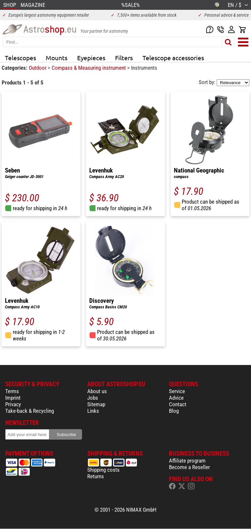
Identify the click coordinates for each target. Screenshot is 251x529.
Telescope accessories (173, 58)
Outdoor (38, 67)
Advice (176, 397)
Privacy (13, 404)
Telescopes (20, 58)
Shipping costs (103, 469)
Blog (174, 411)
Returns (95, 476)
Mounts (56, 58)
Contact (177, 404)
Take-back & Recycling (29, 411)
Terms (12, 391)
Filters (124, 58)
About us (97, 391)
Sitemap (96, 404)
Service (177, 391)
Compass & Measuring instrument (89, 67)
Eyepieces (91, 58)
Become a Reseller (189, 467)
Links (93, 411)
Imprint (13, 397)
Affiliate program (187, 460)
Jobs (92, 397)
